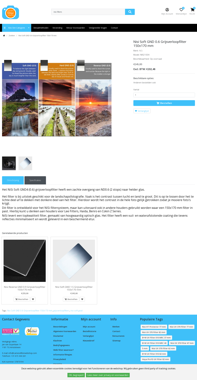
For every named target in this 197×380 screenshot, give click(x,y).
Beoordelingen (60, 328)
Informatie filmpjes (62, 355)
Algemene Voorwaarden (64, 332)
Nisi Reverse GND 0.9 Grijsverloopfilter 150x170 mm (24, 288)
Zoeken (12, 35)
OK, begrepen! (76, 375)
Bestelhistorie (89, 332)
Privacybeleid (59, 360)
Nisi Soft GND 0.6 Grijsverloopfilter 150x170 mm (37, 35)
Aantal (136, 89)
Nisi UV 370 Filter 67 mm (182, 344)
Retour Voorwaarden (75, 27)
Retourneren (118, 337)
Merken (116, 328)
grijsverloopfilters (61, 311)
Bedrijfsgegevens (61, 346)
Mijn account (89, 328)
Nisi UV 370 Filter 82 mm (153, 333)
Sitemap (116, 342)
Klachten (57, 342)
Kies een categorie (16, 27)
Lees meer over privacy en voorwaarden (107, 375)
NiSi (141, 50)
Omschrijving (13, 180)
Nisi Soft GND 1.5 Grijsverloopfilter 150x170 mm (74, 288)
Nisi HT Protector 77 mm (154, 328)
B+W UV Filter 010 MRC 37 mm (156, 339)
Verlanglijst (142, 111)
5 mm (145, 349)
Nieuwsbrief (88, 342)
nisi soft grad (76, 311)
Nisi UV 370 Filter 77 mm (181, 328)
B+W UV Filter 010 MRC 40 (154, 344)
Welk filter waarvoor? (63, 351)
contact (114, 27)
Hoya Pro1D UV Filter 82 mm (155, 360)
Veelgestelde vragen (98, 27)
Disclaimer (58, 337)
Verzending (57, 27)
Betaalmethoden (41, 27)
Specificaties (35, 180)
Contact (116, 332)
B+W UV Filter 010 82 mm (154, 355)
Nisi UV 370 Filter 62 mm (163, 349)
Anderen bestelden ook (144, 82)
